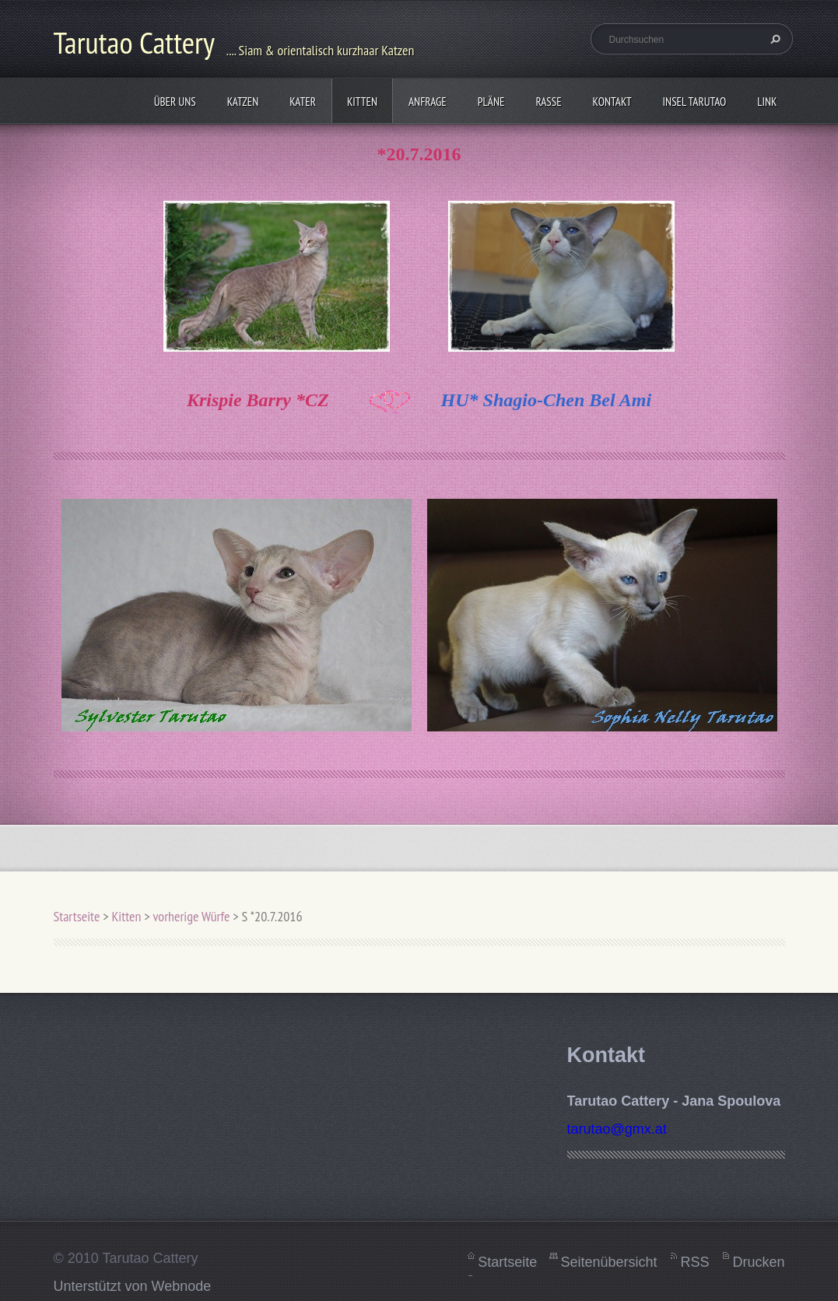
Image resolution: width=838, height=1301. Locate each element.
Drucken (758, 1262)
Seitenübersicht (608, 1262)
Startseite (77, 916)
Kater (302, 101)
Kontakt (612, 101)
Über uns (175, 101)
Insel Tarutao (695, 101)
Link (767, 101)
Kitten (362, 101)
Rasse (548, 101)
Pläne (491, 101)
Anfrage (427, 101)
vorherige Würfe (191, 916)
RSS (694, 1262)
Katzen (243, 101)
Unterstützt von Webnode (133, 1286)
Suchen (773, 39)
